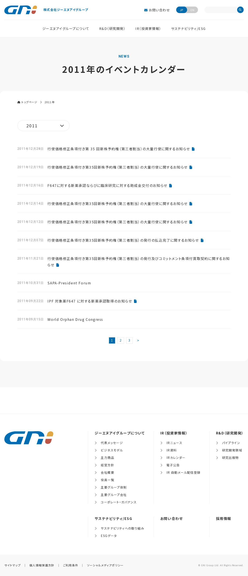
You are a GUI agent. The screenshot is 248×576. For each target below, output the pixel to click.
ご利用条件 (70, 565)
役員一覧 (107, 479)
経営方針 (107, 465)
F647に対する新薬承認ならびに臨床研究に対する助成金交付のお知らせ (107, 185)
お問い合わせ (157, 10)
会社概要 (107, 472)
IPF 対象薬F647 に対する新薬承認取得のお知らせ (89, 301)
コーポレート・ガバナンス (119, 502)
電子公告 (173, 465)
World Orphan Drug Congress (75, 319)
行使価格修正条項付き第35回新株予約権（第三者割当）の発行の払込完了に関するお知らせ (123, 240)
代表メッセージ (112, 442)
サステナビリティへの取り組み (122, 528)
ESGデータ (109, 535)
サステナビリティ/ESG (188, 28)
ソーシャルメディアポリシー (105, 565)
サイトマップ (12, 565)
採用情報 (223, 518)
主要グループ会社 (114, 494)
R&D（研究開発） (112, 28)
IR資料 (171, 450)
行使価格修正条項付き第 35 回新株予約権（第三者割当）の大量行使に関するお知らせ (118, 148)
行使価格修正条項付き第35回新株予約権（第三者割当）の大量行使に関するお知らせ (117, 167)
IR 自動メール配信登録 (183, 472)
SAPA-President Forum (69, 282)
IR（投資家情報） (148, 28)
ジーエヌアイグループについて (65, 28)
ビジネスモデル (112, 450)
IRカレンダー (176, 457)
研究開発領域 (232, 450)
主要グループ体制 (114, 487)
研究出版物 (230, 457)
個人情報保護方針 (41, 565)
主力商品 (107, 457)
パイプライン (231, 442)
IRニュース (174, 442)
